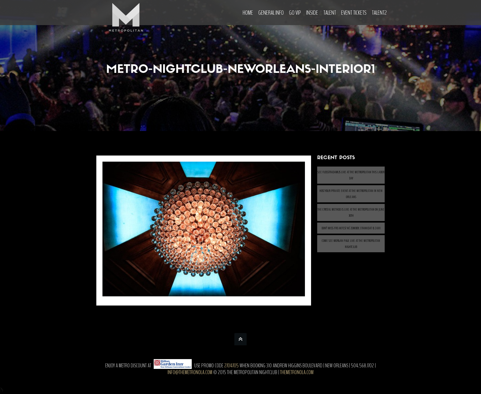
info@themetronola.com (189, 372)
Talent (329, 13)
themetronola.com (297, 372)
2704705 (231, 365)
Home (248, 13)
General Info (271, 13)
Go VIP (295, 13)
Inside (312, 13)
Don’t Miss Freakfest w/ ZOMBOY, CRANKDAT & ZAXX (351, 228)
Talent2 (379, 13)
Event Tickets (354, 13)
